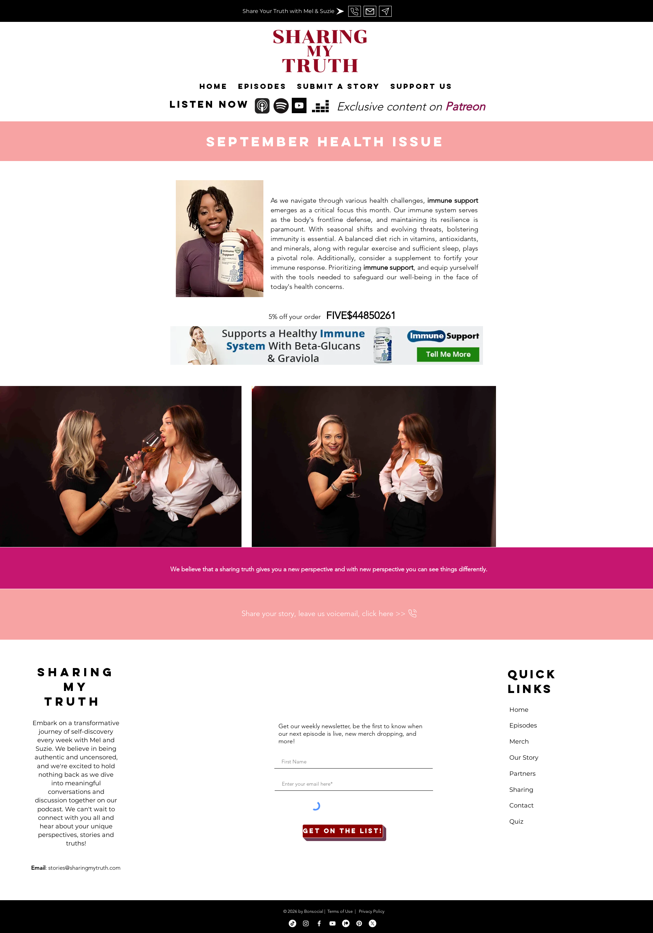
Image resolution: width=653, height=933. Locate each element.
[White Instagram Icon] (306, 923)
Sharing (521, 790)
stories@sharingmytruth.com (84, 867)
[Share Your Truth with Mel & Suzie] (289, 11)
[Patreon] (346, 923)
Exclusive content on (411, 106)
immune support (452, 200)
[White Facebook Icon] (319, 923)
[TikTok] (292, 923)
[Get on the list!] (342, 831)
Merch (520, 741)
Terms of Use (340, 911)
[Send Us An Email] (354, 11)
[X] (372, 923)
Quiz (516, 821)
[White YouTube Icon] (332, 923)
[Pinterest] (359, 923)
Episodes (523, 725)
